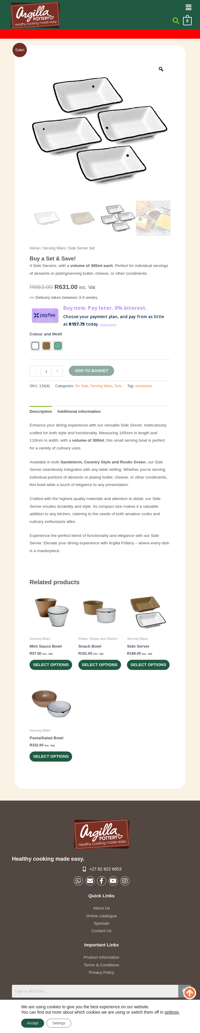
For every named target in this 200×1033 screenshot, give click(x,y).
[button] (189, 7)
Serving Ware (54, 248)
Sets (118, 386)
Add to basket (91, 370)
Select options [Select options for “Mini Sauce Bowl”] (44, 669)
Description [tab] (41, 411)
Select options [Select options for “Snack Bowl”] (93, 669)
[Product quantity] (46, 371)
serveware (143, 386)
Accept (32, 1023)
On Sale (81, 386)
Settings (58, 1023)
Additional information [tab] (79, 411)
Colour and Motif (46, 334)
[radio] (35, 345)
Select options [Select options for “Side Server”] (142, 669)
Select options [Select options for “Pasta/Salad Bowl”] (44, 769)
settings (172, 1012)
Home (35, 248)
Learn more (111, 324)
